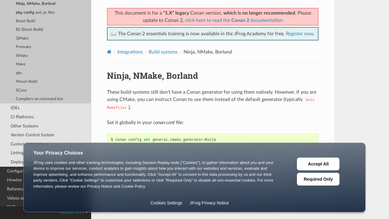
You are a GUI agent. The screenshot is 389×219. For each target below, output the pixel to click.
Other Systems (24, 126)
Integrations (130, 52)
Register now (300, 33)
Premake (23, 47)
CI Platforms (22, 117)
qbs (19, 73)
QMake (22, 38)
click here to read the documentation (234, 20)
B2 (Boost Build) (29, 30)
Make (21, 64)
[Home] (109, 51)
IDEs (15, 108)
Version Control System (32, 135)
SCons (21, 90)
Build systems (163, 52)
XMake (22, 56)
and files (35, 13)
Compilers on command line (39, 99)
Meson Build (26, 82)
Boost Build (25, 21)
